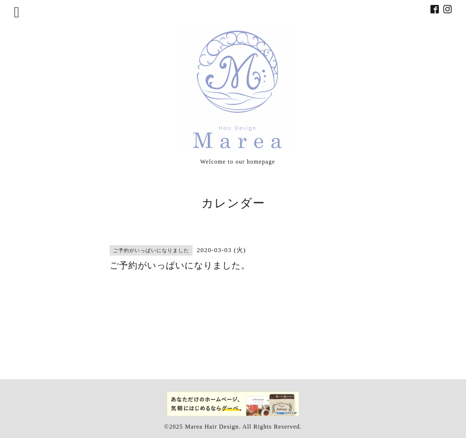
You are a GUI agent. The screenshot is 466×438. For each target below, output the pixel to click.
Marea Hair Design (212, 426)
